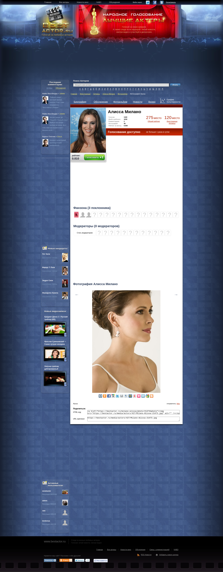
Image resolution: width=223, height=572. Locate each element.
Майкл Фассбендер (49, 94)
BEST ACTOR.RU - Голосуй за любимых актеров (57, 29)
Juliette (62, 94)
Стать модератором (85, 233)
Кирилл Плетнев (48, 137)
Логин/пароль (171, 2)
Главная (74, 94)
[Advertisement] (111, 60)
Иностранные (85, 94)
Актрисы (96, 94)
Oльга (59, 137)
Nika (178, 403)
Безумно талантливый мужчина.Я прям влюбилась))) (58, 142)
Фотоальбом (122, 94)
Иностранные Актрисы (172, 122)
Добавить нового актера (168, 555)
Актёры (49, 88)
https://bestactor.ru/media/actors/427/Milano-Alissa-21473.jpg (133, 420)
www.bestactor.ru (55, 541)
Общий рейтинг (154, 121)
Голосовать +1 (94, 157)
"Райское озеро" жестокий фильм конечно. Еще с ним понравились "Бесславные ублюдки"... (53, 102)
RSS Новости (146, 555)
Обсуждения (61, 88)
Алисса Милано (109, 94)
